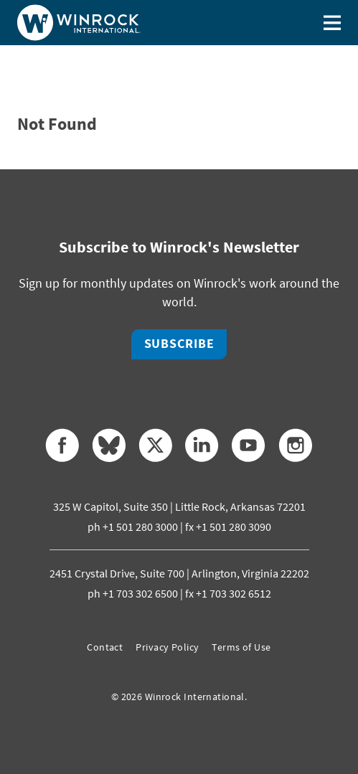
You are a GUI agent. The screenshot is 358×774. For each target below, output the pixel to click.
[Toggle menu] (332, 22)
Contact (105, 647)
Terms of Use (241, 647)
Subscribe (179, 343)
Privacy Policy (167, 647)
